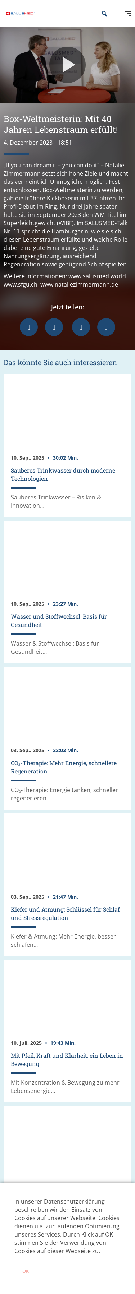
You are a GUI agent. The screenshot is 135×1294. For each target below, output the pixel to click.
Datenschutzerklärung (74, 1201)
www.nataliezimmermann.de (79, 284)
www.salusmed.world (97, 276)
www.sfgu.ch (21, 284)
